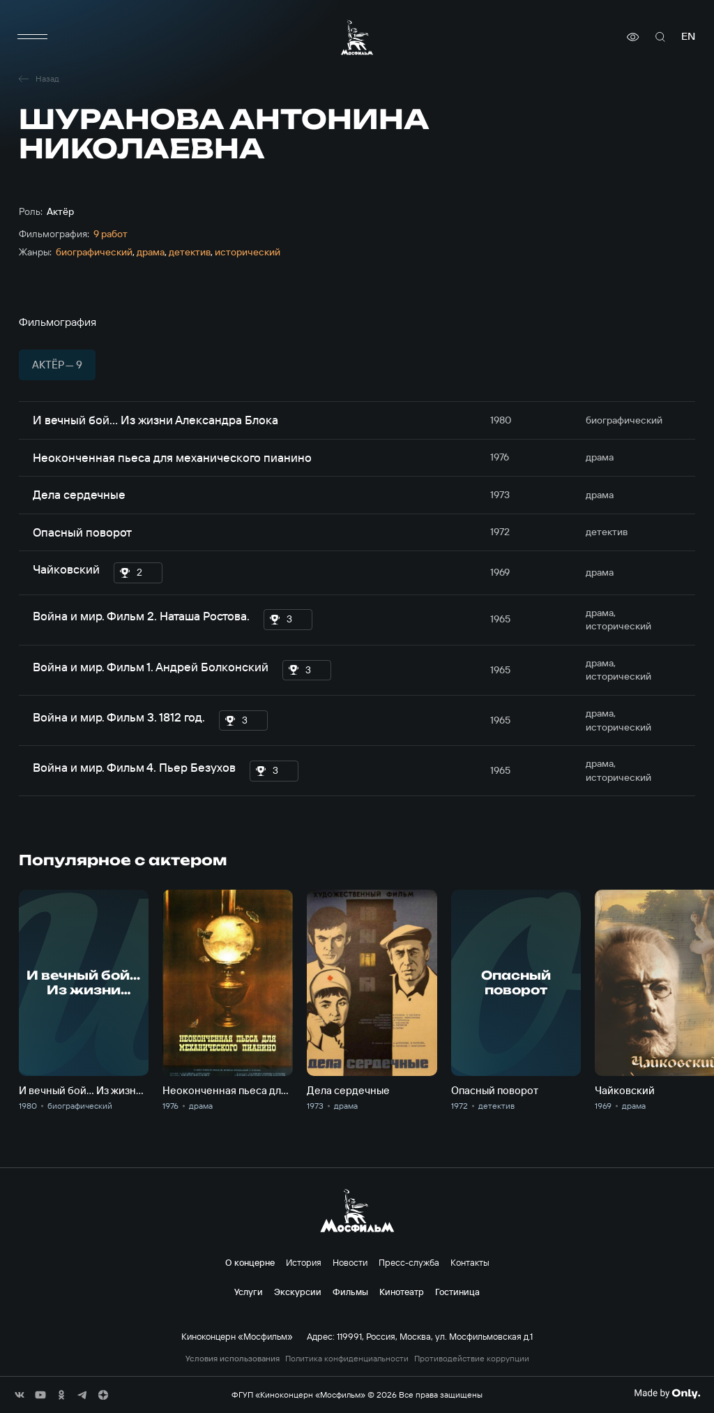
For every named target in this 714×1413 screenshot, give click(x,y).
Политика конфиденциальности (347, 1358)
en (688, 37)
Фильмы (350, 1291)
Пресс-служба (409, 1262)
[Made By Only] (667, 1393)
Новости (350, 1262)
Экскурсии (297, 1291)
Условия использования (232, 1358)
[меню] (33, 37)
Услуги (248, 1291)
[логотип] (357, 37)
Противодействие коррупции (471, 1358)
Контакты (469, 1262)
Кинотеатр (401, 1291)
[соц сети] (19, 1394)
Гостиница (457, 1291)
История (303, 1262)
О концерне (250, 1262)
